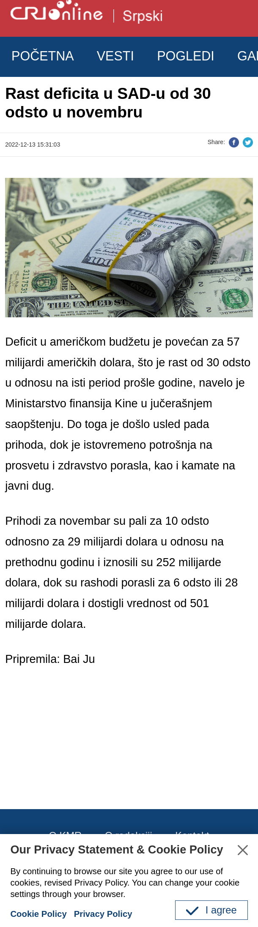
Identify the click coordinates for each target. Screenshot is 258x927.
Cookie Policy (38, 914)
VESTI (115, 56)
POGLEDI (185, 56)
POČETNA (42, 56)
